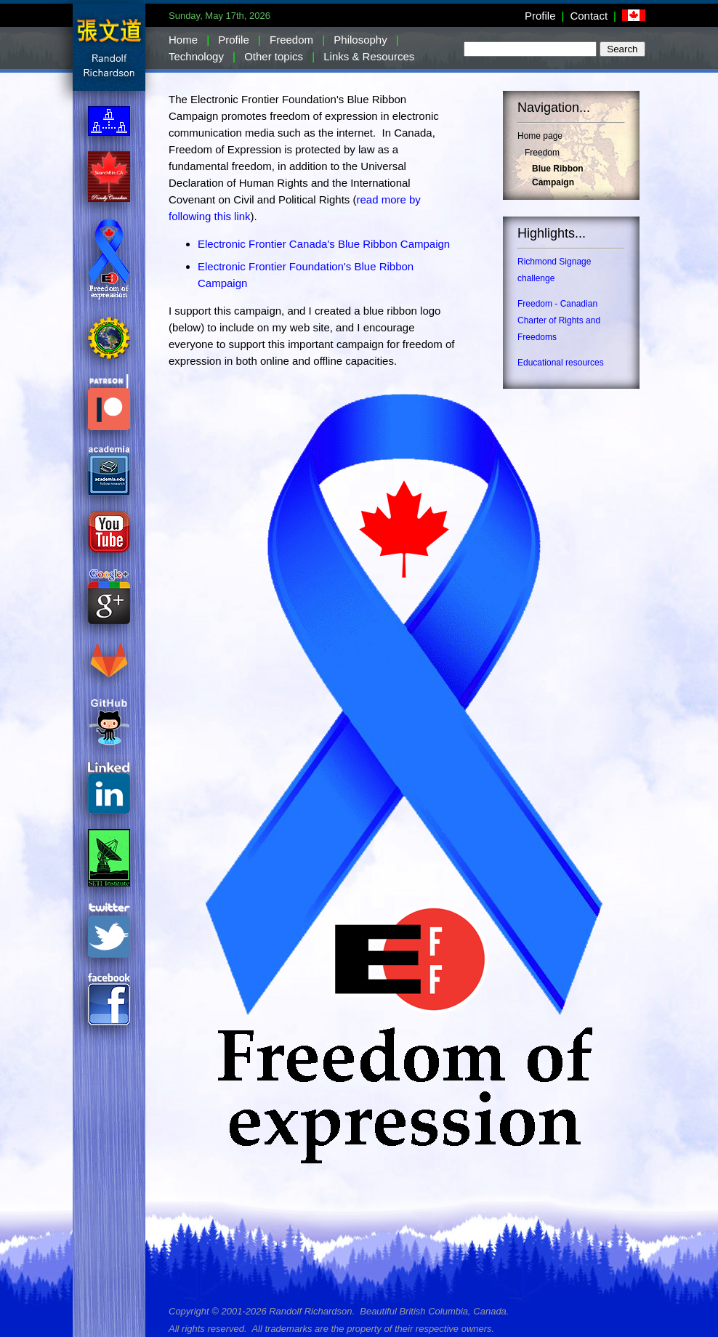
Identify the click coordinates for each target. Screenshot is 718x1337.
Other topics (273, 56)
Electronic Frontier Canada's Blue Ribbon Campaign (324, 244)
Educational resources (560, 363)
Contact (589, 15)
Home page (539, 136)
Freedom (291, 39)
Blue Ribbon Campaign (558, 175)
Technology (196, 56)
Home (183, 39)
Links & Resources (368, 56)
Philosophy (360, 39)
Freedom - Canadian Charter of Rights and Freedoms (558, 320)
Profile (540, 15)
